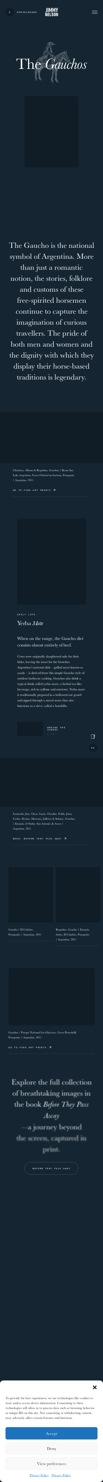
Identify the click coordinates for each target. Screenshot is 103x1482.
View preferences (51, 1463)
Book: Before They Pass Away (39, 838)
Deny (51, 1448)
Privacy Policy (39, 1475)
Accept (51, 1433)
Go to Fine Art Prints (34, 490)
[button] (95, 1387)
